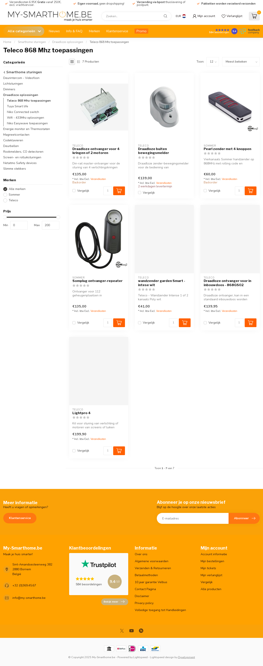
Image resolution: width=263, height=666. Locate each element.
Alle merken (17, 189)
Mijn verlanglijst (211, 575)
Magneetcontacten (16, 135)
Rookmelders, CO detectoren (23, 152)
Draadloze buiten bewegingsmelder (153, 151)
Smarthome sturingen (32, 42)
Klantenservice (117, 31)
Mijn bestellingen (212, 561)
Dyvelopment (186, 657)
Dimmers (9, 89)
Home (7, 42)
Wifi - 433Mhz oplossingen (25, 118)
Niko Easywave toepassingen (27, 123)
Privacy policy (144, 603)
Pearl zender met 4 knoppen (227, 149)
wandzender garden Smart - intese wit (161, 283)
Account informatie (214, 554)
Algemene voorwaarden (151, 561)
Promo (141, 31)
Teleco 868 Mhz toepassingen (109, 42)
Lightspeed (140, 657)
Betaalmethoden (146, 575)
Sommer (14, 194)
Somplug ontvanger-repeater (97, 281)
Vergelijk (83, 190)
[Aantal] (107, 190)
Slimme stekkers (14, 169)
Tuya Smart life (17, 106)
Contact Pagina (145, 589)
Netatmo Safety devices (20, 163)
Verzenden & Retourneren (153, 568)
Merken (94, 31)
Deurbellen (11, 146)
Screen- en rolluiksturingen (22, 157)
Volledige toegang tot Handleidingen (160, 610)
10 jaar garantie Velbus (151, 582)
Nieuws (54, 31)
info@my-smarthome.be (29, 598)
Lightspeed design (162, 657)
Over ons (141, 554)
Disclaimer (142, 596)
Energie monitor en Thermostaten (26, 129)
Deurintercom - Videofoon (21, 78)
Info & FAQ (74, 31)
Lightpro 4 (81, 413)
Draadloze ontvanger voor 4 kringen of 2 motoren (96, 151)
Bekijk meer (114, 601)
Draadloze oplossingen (67, 42)
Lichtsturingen (13, 84)
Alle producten (211, 589)
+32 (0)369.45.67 (24, 585)
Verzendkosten (98, 179)
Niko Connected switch (23, 112)
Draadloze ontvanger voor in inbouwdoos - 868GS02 (227, 283)
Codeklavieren (13, 140)
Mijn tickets (208, 568)
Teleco (13, 200)
